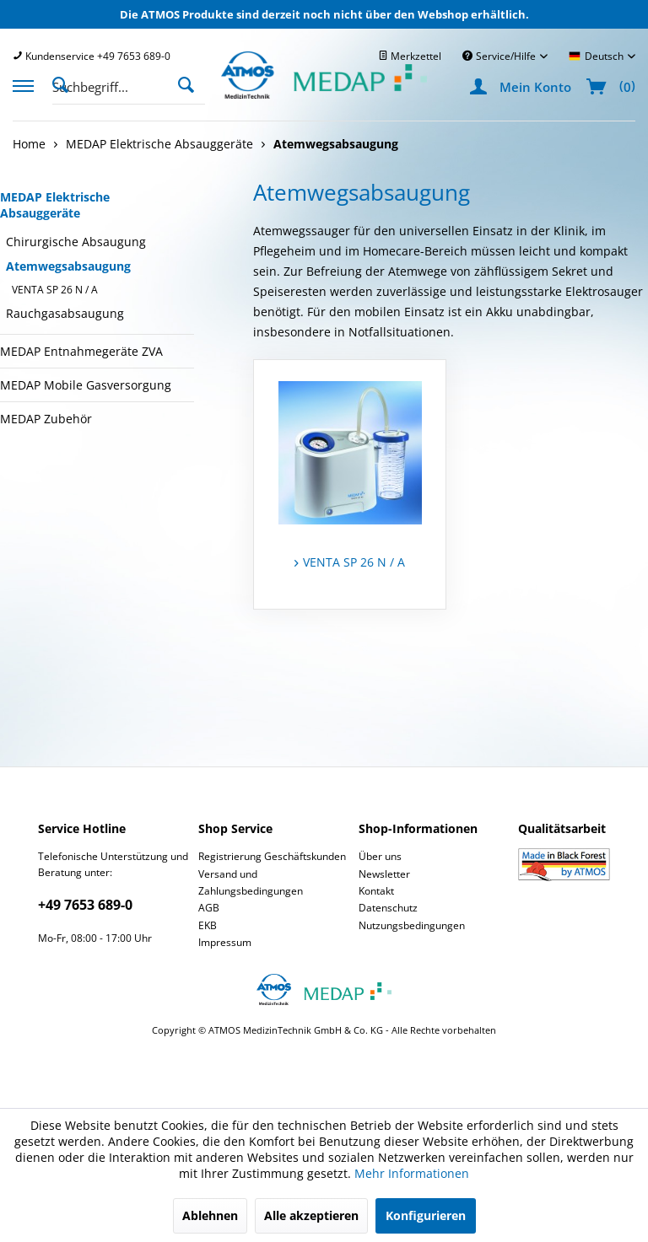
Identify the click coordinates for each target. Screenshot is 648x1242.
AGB (208, 908)
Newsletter (384, 874)
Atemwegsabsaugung (68, 266)
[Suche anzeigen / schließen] (65, 83)
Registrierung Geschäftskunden (272, 856)
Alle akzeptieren (311, 1215)
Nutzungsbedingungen (412, 925)
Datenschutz (388, 908)
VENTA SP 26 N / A (55, 289)
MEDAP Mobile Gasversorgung (85, 385)
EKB (207, 925)
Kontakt (376, 891)
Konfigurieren (426, 1215)
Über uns (380, 856)
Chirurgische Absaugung (76, 242)
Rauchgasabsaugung (65, 313)
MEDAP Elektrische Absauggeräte (55, 205)
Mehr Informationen (411, 1173)
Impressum (224, 942)
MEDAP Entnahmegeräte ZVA (81, 351)
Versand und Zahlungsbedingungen (250, 882)
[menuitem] (91, 56)
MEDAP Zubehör (46, 419)
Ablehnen (210, 1215)
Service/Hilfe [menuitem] (500, 56)
